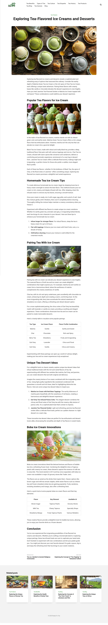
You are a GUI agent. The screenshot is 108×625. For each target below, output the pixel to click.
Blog (46, 6)
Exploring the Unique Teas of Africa (90, 597)
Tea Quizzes (38, 6)
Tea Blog (29, 6)
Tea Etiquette (61, 3)
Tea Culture (51, 3)
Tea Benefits (30, 3)
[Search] (101, 5)
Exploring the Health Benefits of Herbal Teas (41, 598)
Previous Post (40, 557)
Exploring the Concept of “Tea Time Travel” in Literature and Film (66, 598)
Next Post (67, 557)
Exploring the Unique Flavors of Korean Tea (16, 597)
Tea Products (82, 3)
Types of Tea (41, 3)
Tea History (72, 3)
